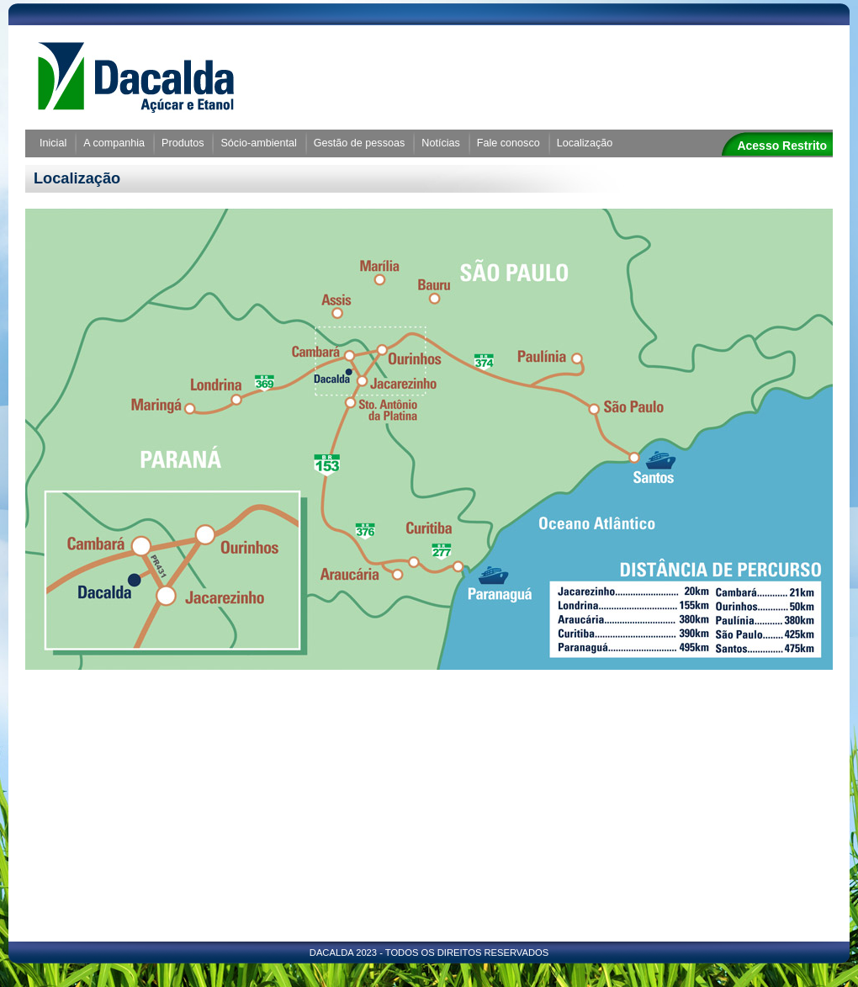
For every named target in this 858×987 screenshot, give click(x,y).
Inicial (53, 143)
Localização (585, 143)
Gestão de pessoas (359, 143)
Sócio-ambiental (258, 143)
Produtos (183, 143)
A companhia (114, 143)
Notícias (440, 143)
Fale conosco (508, 143)
